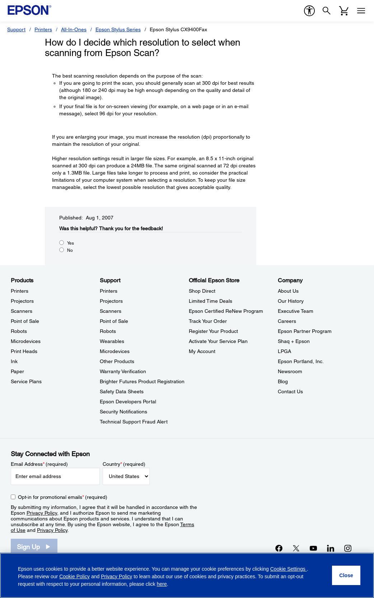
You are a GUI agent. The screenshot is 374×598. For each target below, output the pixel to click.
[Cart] (344, 11)
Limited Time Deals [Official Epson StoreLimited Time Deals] (210, 301)
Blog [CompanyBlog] (283, 381)
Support (16, 29)
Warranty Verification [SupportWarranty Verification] (123, 371)
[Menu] (361, 11)
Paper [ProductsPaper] (17, 371)
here (162, 584)
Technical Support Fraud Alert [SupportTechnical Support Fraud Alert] (134, 422)
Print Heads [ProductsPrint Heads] (24, 351)
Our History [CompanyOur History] (291, 301)
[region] (187, 575)
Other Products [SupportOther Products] (117, 361)
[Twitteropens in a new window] (296, 548)
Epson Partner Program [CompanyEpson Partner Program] (305, 331)
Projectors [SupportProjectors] (111, 301)
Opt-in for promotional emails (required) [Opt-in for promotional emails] (62, 497)
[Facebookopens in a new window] (278, 548)
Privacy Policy (42, 513)
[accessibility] (309, 11)
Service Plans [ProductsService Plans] (26, 381)
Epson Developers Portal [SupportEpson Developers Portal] (128, 401)
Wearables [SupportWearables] (112, 341)
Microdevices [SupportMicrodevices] (115, 351)
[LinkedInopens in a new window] (330, 548)
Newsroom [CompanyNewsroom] (290, 371)
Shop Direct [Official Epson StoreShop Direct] (202, 291)
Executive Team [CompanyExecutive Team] (295, 311)
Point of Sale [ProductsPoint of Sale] (25, 321)
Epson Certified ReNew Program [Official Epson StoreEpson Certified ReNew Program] (226, 311)
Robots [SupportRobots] (108, 331)
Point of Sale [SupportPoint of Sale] (114, 321)
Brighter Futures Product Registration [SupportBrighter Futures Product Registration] (142, 381)
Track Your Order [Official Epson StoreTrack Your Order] (208, 321)
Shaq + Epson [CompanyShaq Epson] (294, 341)
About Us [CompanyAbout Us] (288, 291)
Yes (70, 243)
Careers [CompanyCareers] (287, 321)
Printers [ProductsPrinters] (19, 291)
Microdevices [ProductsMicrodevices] (26, 341)
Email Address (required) (39, 464)
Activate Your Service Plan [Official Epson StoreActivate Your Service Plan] (218, 341)
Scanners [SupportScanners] (110, 311)
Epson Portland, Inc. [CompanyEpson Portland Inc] (301, 361)
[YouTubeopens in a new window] (313, 548)
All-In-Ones (74, 29)
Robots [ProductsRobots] (19, 331)
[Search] (326, 11)
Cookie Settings (288, 569)
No (70, 250)
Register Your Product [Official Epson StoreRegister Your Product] (213, 331)
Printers (43, 29)
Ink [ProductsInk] (14, 361)
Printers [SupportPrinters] (108, 291)
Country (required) (124, 464)
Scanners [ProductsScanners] (21, 311)
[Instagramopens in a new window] (347, 548)
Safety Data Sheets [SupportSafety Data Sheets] (122, 391)
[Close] (346, 575)
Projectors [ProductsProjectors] (22, 301)
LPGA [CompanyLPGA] (284, 351)
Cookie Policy (74, 576)
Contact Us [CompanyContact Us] (290, 391)
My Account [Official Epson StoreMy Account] (202, 351)
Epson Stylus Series (118, 29)
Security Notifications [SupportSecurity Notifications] (123, 411)
